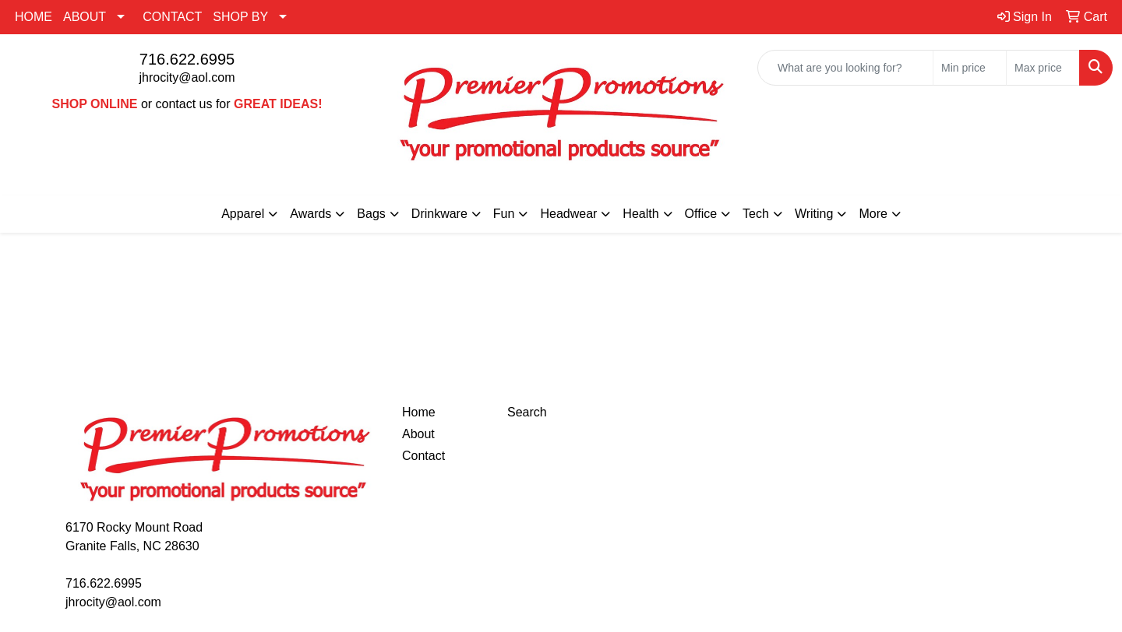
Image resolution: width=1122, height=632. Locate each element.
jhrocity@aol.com (187, 77)
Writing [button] (814, 213)
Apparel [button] (242, 213)
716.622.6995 (187, 59)
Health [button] (640, 213)
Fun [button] (504, 213)
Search (527, 412)
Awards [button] (310, 213)
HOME (33, 16)
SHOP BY (240, 16)
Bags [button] (371, 213)
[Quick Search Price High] (1043, 68)
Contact (423, 455)
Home (419, 412)
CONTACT (172, 16)
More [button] (873, 213)
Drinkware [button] (439, 213)
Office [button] (701, 213)
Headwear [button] (568, 213)
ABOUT (84, 16)
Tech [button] (756, 213)
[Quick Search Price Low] (970, 68)
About (418, 434)
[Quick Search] (845, 68)
